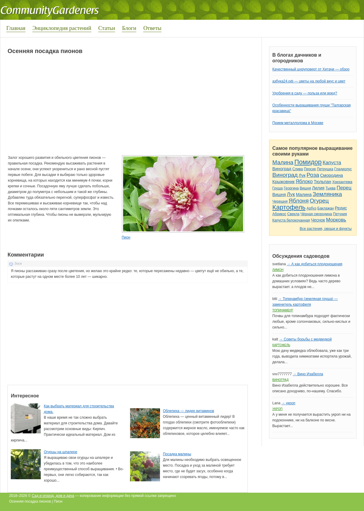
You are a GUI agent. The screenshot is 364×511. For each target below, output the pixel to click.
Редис (341, 208)
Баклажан (325, 208)
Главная (15, 28)
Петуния (340, 214)
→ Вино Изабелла (308, 374)
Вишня (305, 188)
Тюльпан (322, 181)
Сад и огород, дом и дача (53, 496)
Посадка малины (177, 454)
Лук (302, 175)
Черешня (280, 201)
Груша (277, 188)
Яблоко (304, 181)
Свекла (293, 214)
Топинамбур (282, 310)
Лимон (277, 270)
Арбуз (311, 208)
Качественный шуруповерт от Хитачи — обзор (310, 69)
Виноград (281, 168)
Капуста (332, 162)
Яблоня (299, 201)
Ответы (152, 28)
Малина (282, 162)
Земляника (327, 194)
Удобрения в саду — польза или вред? (304, 93)
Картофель (289, 207)
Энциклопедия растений (61, 28)
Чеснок (318, 220)
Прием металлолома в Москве (297, 123)
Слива (297, 169)
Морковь (336, 220)
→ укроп (288, 403)
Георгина (291, 188)
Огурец (319, 201)
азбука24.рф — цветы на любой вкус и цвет (308, 81)
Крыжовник (283, 181)
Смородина (331, 175)
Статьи (106, 28)
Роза (312, 175)
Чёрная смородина (316, 214)
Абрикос (279, 214)
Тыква (330, 188)
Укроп (277, 409)
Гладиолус (343, 169)
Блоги (129, 28)
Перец (343, 188)
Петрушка (325, 169)
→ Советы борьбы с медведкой (305, 339)
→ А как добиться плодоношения (314, 264)
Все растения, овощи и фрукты (325, 229)
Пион (126, 237)
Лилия (318, 188)
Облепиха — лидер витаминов (188, 411)
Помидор (308, 162)
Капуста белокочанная (291, 220)
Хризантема (342, 182)
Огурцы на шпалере (60, 452)
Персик (310, 169)
